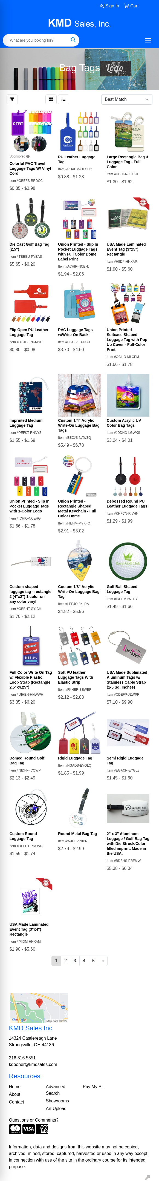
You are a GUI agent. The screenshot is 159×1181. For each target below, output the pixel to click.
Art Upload (56, 1108)
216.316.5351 (22, 1058)
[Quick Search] (35, 40)
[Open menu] (148, 40)
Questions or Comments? (34, 1120)
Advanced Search (55, 1090)
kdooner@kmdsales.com (33, 1064)
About (15, 1094)
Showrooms (57, 1101)
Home (15, 1086)
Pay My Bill (94, 1086)
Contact (16, 1102)
